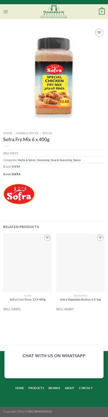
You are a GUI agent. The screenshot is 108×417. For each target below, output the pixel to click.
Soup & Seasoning (61, 160)
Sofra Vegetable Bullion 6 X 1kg (80, 299)
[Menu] (5, 11)
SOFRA (16, 166)
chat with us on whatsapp (54, 355)
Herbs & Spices (27, 133)
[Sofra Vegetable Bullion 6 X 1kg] (80, 263)
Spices (47, 133)
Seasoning (43, 160)
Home (7, 133)
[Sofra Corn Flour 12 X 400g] (27, 263)
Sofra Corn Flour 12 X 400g (28, 299)
